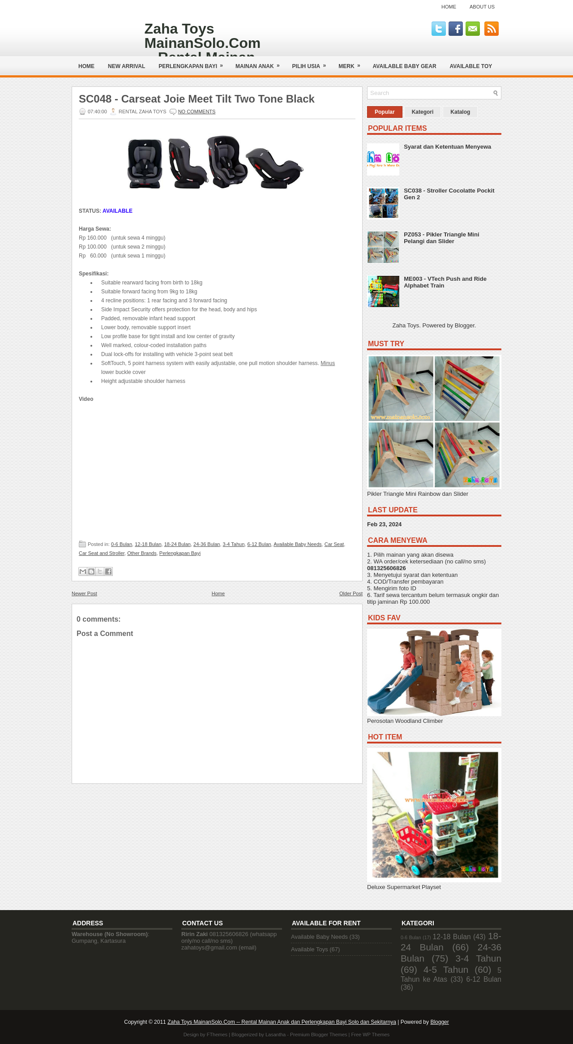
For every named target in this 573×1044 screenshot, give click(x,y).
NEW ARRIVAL (126, 66)
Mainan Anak (260, 62)
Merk (352, 62)
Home (448, 6)
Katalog (460, 112)
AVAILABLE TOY (471, 66)
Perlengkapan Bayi (193, 62)
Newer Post (84, 593)
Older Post (351, 593)
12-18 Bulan (148, 544)
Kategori (423, 112)
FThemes (217, 1034)
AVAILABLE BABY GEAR (404, 66)
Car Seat (334, 544)
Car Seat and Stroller (101, 553)
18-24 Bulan (177, 544)
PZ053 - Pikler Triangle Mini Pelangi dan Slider (441, 238)
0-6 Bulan (121, 544)
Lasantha (275, 1034)
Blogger (465, 325)
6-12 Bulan (259, 544)
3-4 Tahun (234, 544)
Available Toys (309, 949)
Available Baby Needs (297, 544)
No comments (197, 111)
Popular (385, 112)
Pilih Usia (312, 62)
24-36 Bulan (206, 544)
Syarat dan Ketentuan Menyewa (447, 146)
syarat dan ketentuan (430, 574)
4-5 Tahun (445, 969)
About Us (482, 6)
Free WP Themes (370, 1034)
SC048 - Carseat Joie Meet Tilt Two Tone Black (197, 99)
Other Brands (141, 553)
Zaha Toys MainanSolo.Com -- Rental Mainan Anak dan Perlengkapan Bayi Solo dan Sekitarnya (281, 1022)
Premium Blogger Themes (318, 1034)
